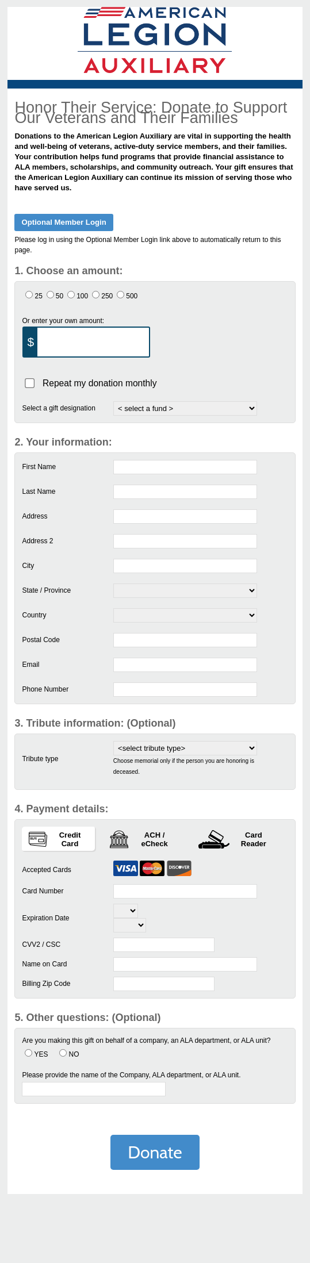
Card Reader (232, 839)
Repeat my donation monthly (100, 383)
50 (59, 296)
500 (131, 296)
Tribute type (40, 759)
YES (41, 1054)
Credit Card (55, 839)
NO (73, 1054)
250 (107, 296)
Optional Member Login (63, 222)
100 (82, 296)
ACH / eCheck (139, 839)
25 (38, 296)
